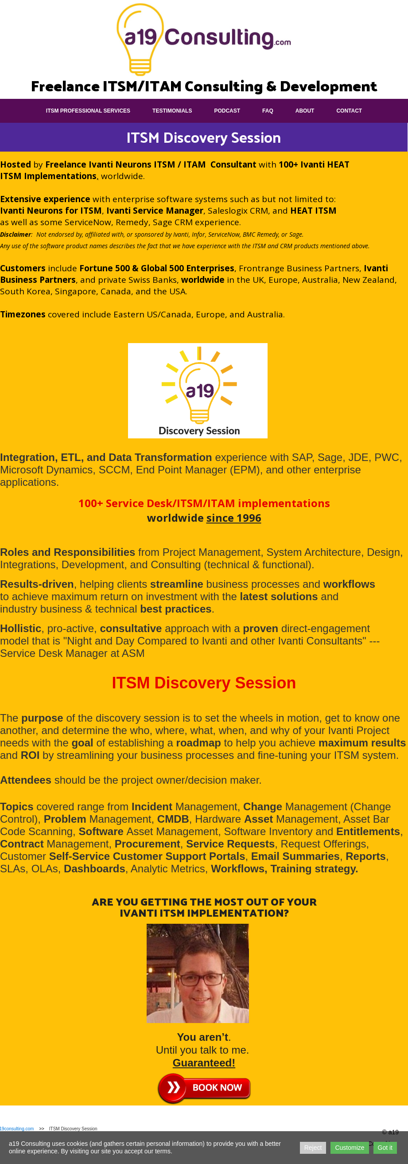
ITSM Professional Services (88, 111)
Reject (313, 1147)
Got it (385, 1147)
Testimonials (172, 111)
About (305, 111)
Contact (349, 111)
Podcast (227, 111)
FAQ (267, 111)
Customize (349, 1147)
